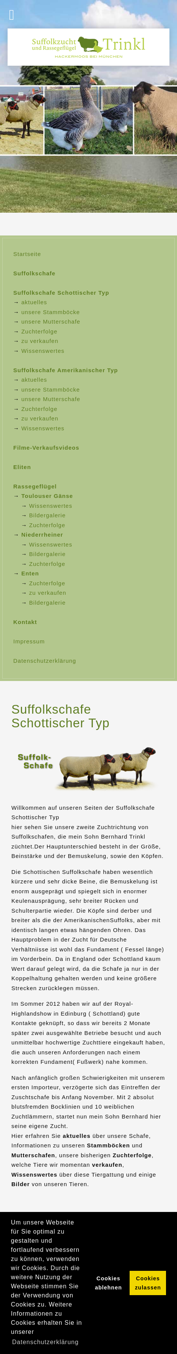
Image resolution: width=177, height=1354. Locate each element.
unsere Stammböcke (50, 312)
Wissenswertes (42, 351)
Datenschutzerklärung (44, 660)
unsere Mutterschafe (50, 321)
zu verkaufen (39, 341)
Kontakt (25, 622)
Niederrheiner (42, 534)
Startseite (27, 254)
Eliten (22, 467)
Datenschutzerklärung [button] (45, 1342)
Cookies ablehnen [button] (108, 1283)
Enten (30, 573)
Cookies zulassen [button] (148, 1283)
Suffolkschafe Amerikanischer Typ (65, 370)
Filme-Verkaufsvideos (46, 447)
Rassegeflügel (35, 486)
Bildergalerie (47, 515)
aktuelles (34, 302)
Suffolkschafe (34, 273)
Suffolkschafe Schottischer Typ (61, 292)
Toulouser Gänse (47, 496)
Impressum (29, 641)
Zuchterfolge (39, 331)
